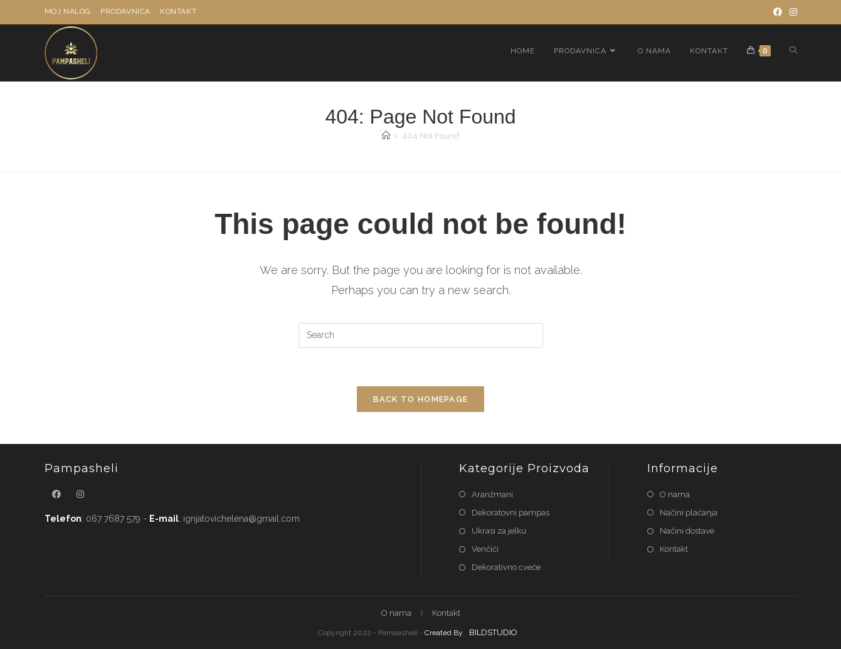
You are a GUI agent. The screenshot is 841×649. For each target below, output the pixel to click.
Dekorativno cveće (506, 567)
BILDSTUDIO (493, 632)
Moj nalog (68, 11)
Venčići (485, 549)
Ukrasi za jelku (499, 531)
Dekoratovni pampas (510, 512)
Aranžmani (492, 494)
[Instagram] (791, 12)
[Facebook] (778, 12)
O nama (675, 494)
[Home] (386, 135)
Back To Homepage (420, 399)
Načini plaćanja (688, 512)
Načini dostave (687, 531)
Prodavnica (125, 11)
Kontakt (178, 11)
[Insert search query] (421, 335)
